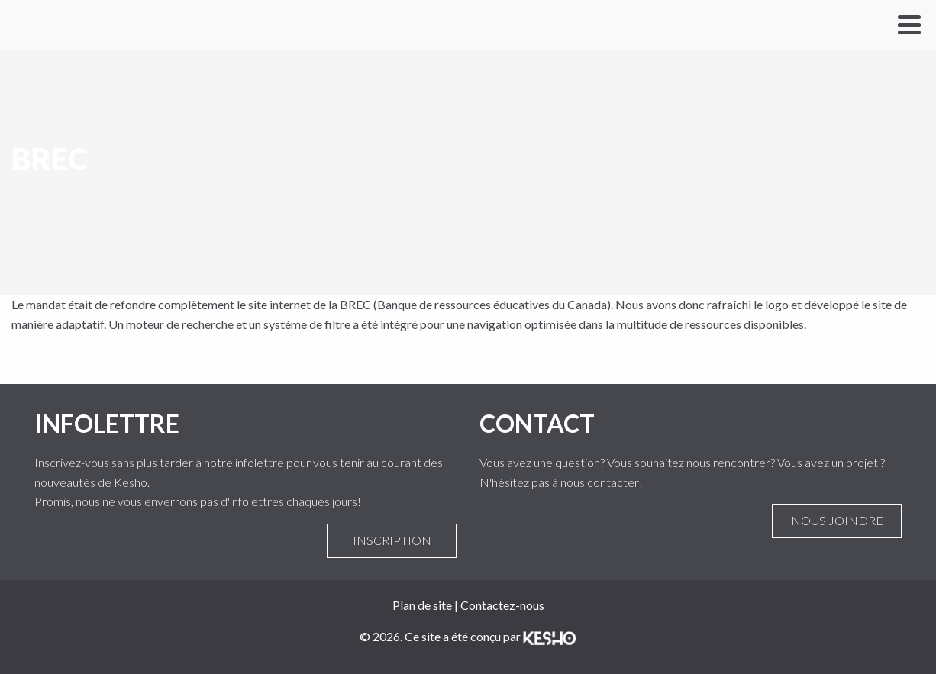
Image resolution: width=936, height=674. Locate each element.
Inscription (392, 540)
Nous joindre (837, 520)
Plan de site (422, 605)
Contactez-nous (502, 605)
